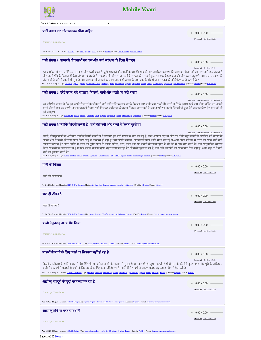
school (79, 156)
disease (115, 273)
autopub (113, 185)
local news (103, 243)
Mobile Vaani (139, 9)
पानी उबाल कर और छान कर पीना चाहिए (67, 31)
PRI (112, 156)
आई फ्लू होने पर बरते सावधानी (61, 311)
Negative (145, 185)
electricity (105, 84)
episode (82, 84)
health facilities (104, 156)
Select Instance (49, 23)
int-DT (105, 302)
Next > (59, 336)
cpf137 (76, 84)
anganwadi (93, 156)
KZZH (117, 156)
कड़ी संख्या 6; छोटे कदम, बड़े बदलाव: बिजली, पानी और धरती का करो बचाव (89, 92)
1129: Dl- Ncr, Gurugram (76, 185)
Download (198, 39)
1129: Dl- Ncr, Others (74, 243)
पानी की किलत (51, 165)
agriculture (168, 84)
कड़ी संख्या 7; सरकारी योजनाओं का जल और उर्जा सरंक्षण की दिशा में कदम (88, 60)
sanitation (98, 273)
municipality (107, 273)
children (147, 156)
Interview (159, 185)
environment (119, 84)
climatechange (158, 84)
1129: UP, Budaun (73, 331)
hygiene (87, 51)
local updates (119, 302)
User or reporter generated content (130, 51)
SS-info (104, 214)
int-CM (162, 273)
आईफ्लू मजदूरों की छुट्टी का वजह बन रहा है (68, 281)
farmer (149, 84)
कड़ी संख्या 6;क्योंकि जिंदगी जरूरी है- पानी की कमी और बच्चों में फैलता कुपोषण (91, 124)
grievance (90, 273)
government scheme (93, 84)
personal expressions (92, 331)
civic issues (123, 273)
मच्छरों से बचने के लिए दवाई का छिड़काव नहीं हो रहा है (75, 252)
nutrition (73, 156)
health (94, 51)
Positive (108, 51)
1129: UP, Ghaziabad (74, 273)
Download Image (203, 100)
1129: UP (71, 51)
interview (98, 185)
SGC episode (211, 84)
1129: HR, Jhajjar (73, 302)
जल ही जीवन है (51, 194)
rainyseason (136, 84)
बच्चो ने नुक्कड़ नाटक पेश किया (61, 223)
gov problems (133, 273)
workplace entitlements (125, 185)
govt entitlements (179, 84)
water (82, 51)
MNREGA (68, 84)
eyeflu (86, 302)
